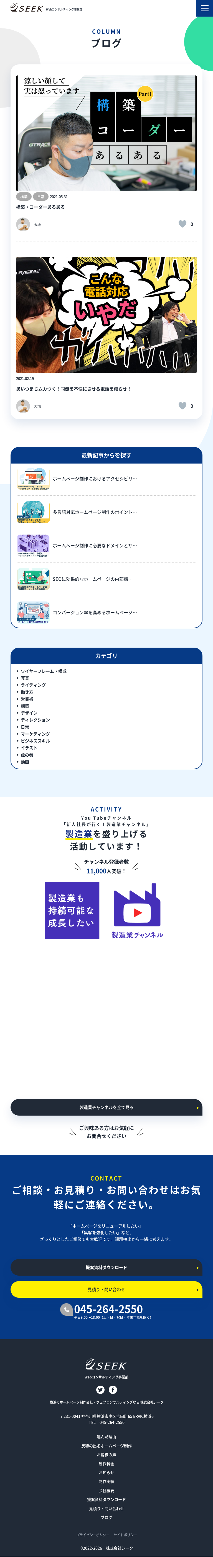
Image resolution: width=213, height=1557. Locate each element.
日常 (25, 727)
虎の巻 (27, 755)
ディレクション (35, 720)
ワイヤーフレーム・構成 (44, 671)
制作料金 (106, 1463)
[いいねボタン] (182, 224)
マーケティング (35, 734)
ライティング (33, 685)
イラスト (29, 747)
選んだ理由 (106, 1436)
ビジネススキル (35, 741)
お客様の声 (106, 1454)
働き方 (27, 692)
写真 (25, 678)
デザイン (29, 713)
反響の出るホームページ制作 (106, 1445)
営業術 (27, 699)
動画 (25, 762)
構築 (25, 706)
